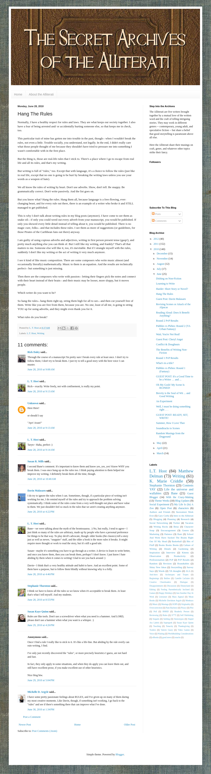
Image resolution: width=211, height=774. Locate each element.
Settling (166, 619)
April (160, 448)
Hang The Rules (164, 293)
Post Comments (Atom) (44, 731)
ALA (188, 571)
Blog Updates (182, 500)
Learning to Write (165, 283)
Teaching (157, 626)
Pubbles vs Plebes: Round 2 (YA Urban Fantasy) (173, 327)
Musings (165, 604)
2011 (157, 243)
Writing (40, 333)
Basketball (177, 541)
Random (153, 563)
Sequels (156, 619)
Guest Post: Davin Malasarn (171, 299)
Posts (156, 214)
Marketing (154, 534)
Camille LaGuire (182, 578)
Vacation (189, 523)
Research (185, 519)
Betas (176, 526)
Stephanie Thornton (38, 585)
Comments (159, 220)
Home (18, 94)
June (159, 273)
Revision (167, 563)
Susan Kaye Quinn (38, 611)
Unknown (32, 403)
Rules (165, 615)
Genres (185, 530)
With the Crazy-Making (179, 497)
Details (167, 548)
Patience (168, 534)
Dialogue (184, 582)
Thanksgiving (184, 626)
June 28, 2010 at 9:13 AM (41, 391)
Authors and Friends (159, 512)
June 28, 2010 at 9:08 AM (41, 369)
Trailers (152, 630)
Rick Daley (33, 352)
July (159, 268)
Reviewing (154, 615)
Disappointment (156, 586)
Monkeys (189, 600)
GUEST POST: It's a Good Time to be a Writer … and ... (174, 378)
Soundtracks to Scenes (168, 428)
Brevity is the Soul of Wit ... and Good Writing (173, 395)
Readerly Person (181, 611)
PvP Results (184, 559)
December (162, 253)
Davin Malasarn (36, 490)
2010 (157, 249)
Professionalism (157, 559)
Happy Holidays (166, 593)
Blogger (120, 754)
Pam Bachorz (171, 608)
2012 (157, 238)
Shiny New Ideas (157, 567)
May (159, 443)
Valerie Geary (167, 630)
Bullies (167, 578)
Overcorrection (155, 608)
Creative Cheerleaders (160, 582)
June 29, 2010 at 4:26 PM (40, 625)
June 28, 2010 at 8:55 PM (40, 599)
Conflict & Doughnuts (168, 344)
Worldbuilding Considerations (180, 633)
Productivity (180, 556)
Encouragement (168, 530)
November (163, 258)
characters (183, 508)
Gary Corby (163, 515)
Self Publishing (186, 615)
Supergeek (168, 622)
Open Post (166, 508)
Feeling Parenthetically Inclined (175, 589)
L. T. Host (33, 381)
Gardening (183, 548)
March (160, 453)
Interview (170, 552)
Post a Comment (31, 716)
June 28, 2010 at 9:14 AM (41, 449)
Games (152, 593)
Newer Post (25, 724)
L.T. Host (31, 333)
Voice (151, 633)
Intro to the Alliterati (183, 515)
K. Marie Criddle (166, 481)
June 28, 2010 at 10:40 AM (41, 479)
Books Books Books (169, 545)
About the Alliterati (41, 94)
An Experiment (164, 401)
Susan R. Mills (35, 461)
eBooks (156, 637)
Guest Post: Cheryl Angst (169, 339)
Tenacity (169, 626)
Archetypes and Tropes (176, 574)
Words (161, 571)
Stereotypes (179, 619)
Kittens (185, 552)
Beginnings (154, 578)
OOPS (175, 604)
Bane (174, 493)
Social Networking (158, 523)
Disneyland (185, 586)
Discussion (171, 586)
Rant (179, 534)
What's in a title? (165, 363)
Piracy (183, 608)
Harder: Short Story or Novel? (172, 288)
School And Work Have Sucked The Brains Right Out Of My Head (171, 538)
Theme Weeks (162, 500)
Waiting (161, 633)
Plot (191, 608)
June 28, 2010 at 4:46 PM (40, 574)
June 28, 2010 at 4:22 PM (40, 511)
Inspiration (154, 552)
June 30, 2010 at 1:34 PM (40, 709)
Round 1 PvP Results (167, 358)
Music (155, 604)
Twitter (176, 523)
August (161, 263)
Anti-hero (153, 574)
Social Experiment (159, 504)
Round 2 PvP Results (167, 320)
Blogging (157, 519)
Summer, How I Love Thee (170, 423)
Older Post (129, 724)
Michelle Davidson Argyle (170, 600)
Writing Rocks (161, 526)
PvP (171, 559)
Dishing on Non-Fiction (168, 278)
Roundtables (183, 563)
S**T (174, 615)
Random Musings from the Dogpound (170, 435)
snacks (178, 637)
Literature (163, 597)
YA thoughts (175, 571)
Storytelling (176, 567)
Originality (185, 604)
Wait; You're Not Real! (168, 334)
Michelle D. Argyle (38, 691)
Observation (155, 556)
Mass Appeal (178, 597)
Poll (155, 611)
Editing (152, 589)
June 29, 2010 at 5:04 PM (40, 680)
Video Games (184, 630)
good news (166, 637)
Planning (171, 519)
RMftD (166, 611)
